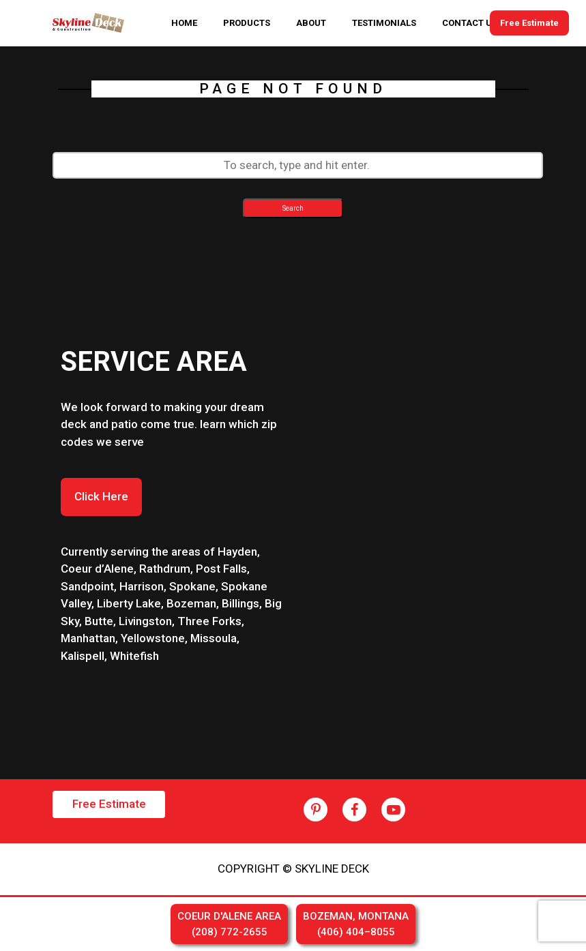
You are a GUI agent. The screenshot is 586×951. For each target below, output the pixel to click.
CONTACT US (469, 23)
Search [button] (293, 208)
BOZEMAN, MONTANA (356, 924)
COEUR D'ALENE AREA (229, 924)
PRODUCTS (246, 23)
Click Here (101, 496)
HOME (184, 23)
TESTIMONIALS (384, 23)
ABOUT (311, 23)
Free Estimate (529, 23)
